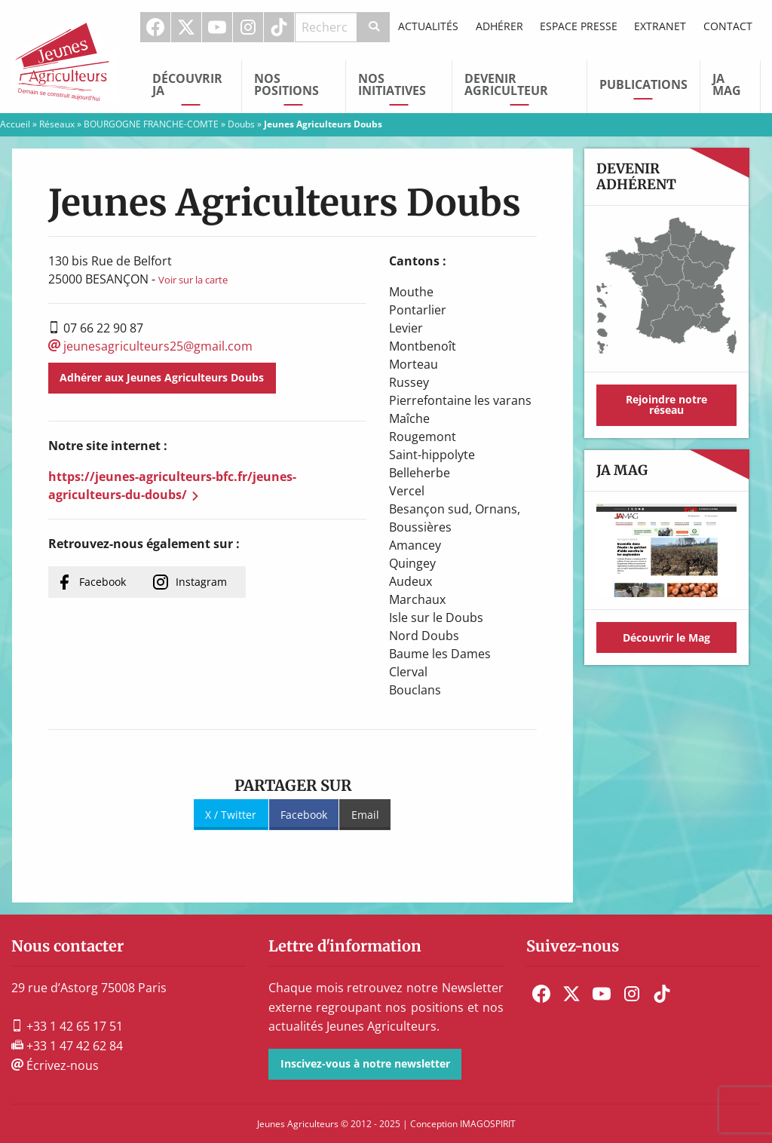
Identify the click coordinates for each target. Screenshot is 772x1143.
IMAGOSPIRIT (488, 1123)
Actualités (428, 26)
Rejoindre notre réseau (666, 404)
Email (365, 814)
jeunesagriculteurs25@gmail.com (150, 346)
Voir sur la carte (193, 280)
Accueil (15, 124)
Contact (727, 26)
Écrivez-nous (55, 1065)
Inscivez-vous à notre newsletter (365, 1063)
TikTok (279, 27)
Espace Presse (578, 26)
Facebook (155, 27)
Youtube (217, 27)
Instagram (248, 27)
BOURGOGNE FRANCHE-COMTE (151, 124)
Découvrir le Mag (666, 637)
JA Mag (726, 84)
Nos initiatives (392, 84)
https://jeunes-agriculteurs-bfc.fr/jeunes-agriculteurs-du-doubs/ (172, 485)
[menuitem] (155, 27)
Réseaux (57, 124)
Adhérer (499, 26)
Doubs (241, 124)
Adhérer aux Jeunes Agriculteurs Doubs (162, 377)
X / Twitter (230, 814)
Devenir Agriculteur (506, 84)
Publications (643, 84)
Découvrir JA (187, 84)
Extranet (660, 26)
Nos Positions (286, 84)
